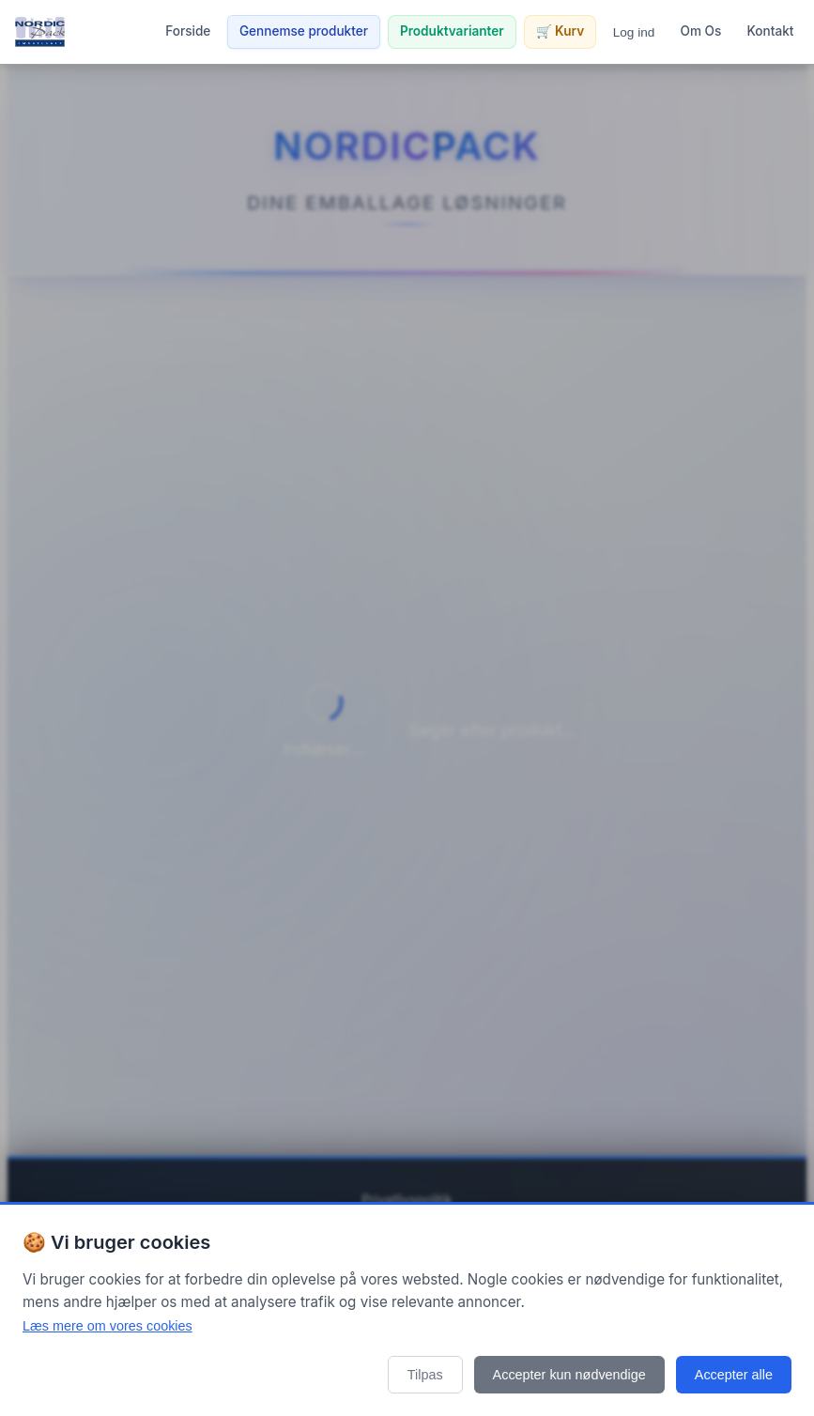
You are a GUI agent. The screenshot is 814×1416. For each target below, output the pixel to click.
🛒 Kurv (560, 30)
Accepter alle (734, 1374)
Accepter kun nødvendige (569, 1374)
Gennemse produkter (303, 30)
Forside (187, 30)
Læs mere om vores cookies (107, 1325)
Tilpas (425, 1374)
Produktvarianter (452, 30)
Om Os (701, 30)
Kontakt (770, 30)
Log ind (634, 32)
